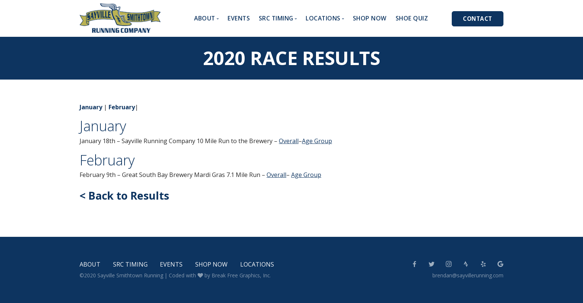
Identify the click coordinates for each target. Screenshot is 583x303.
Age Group (317, 141)
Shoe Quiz (412, 18)
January (91, 107)
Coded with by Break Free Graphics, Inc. (220, 275)
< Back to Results (124, 195)
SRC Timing (130, 264)
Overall (289, 141)
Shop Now (370, 18)
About (90, 264)
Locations (257, 264)
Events (239, 18)
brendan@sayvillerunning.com (467, 275)
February (122, 107)
